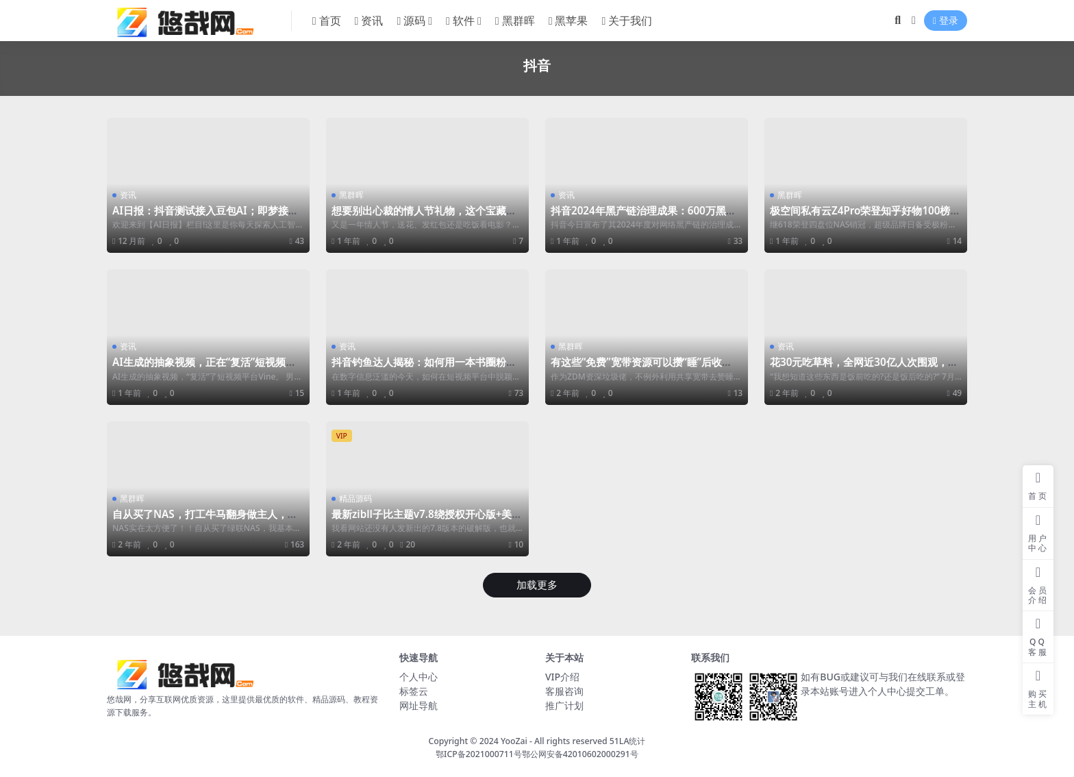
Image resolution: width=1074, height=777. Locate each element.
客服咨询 (564, 691)
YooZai (514, 741)
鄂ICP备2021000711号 (479, 754)
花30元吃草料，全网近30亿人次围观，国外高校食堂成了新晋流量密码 (864, 368)
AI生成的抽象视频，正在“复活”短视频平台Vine (204, 368)
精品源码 (355, 498)
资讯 (128, 195)
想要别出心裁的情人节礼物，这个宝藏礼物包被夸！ (424, 217)
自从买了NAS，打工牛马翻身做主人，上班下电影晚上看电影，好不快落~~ (205, 520)
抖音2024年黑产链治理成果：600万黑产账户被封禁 (643, 217)
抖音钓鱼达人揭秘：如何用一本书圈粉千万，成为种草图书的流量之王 (424, 368)
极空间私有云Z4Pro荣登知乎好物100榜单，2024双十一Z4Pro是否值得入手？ (860, 217)
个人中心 (418, 676)
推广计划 (564, 705)
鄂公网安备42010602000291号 (580, 754)
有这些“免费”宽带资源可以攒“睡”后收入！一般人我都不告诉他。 (636, 368)
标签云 (413, 691)
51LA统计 (628, 741)
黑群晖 (351, 195)
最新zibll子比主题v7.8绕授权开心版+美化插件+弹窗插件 (427, 520)
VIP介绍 (562, 676)
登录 (945, 21)
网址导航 (418, 705)
